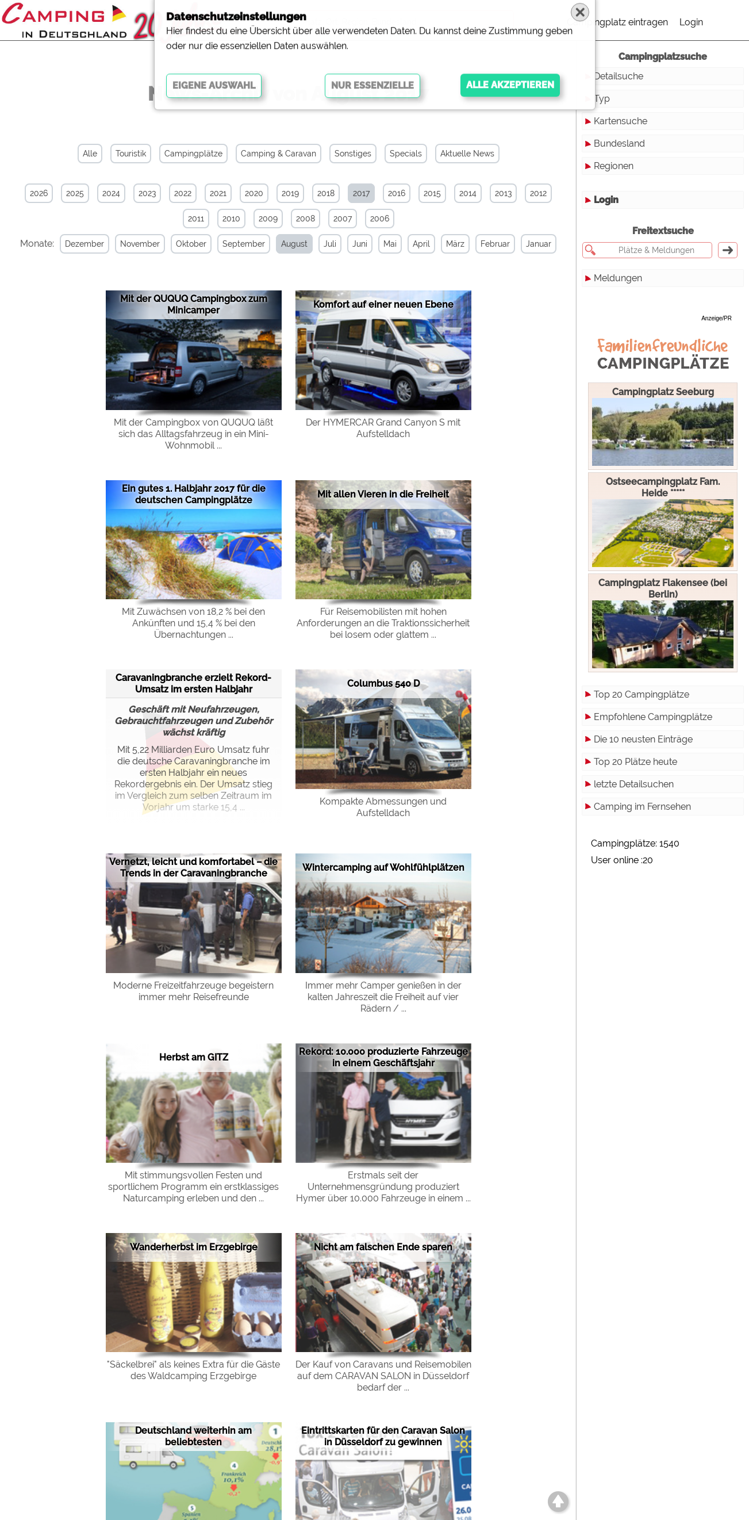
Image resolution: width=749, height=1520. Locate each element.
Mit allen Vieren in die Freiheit (383, 493)
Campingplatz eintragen (617, 22)
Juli (341, 243)
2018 (326, 193)
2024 (111, 193)
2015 (432, 193)
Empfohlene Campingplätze (653, 716)
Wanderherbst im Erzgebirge (194, 1245)
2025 (75, 193)
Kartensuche (620, 121)
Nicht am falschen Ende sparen (383, 1245)
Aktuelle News (467, 153)
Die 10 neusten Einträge (643, 739)
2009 (268, 218)
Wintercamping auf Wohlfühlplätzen (383, 867)
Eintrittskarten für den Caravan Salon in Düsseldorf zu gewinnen (383, 1436)
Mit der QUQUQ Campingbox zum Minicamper (193, 304)
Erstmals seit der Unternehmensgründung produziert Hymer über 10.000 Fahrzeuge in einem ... (383, 1186)
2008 (305, 218)
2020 (254, 193)
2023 (147, 193)
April (432, 243)
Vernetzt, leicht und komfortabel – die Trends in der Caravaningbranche (193, 867)
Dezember (96, 243)
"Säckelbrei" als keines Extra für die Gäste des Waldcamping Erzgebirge (193, 1369)
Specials (406, 153)
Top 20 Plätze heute (635, 761)
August (306, 243)
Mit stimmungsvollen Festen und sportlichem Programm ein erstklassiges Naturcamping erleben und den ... (193, 1186)
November (151, 243)
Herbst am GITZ (193, 1056)
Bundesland (619, 143)
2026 (39, 193)
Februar (506, 243)
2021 (218, 193)
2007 (342, 218)
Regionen (613, 165)
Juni (371, 243)
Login (691, 22)
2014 (468, 193)
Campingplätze (193, 153)
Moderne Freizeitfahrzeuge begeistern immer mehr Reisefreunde (193, 990)
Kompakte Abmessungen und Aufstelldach (383, 806)
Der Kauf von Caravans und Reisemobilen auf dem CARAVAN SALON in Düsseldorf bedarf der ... (383, 1375)
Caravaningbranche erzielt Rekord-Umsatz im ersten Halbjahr (193, 682)
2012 (538, 193)
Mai (401, 243)
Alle (90, 153)
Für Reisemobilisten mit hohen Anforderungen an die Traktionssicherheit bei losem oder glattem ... (383, 623)
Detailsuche (618, 76)
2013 (503, 193)
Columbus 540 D (383, 682)
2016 (396, 193)
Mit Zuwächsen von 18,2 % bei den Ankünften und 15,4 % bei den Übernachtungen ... (193, 623)
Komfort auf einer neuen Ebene (383, 303)
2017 (361, 193)
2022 (182, 193)
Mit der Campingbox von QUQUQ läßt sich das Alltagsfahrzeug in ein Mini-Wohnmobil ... (193, 433)
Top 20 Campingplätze (641, 694)
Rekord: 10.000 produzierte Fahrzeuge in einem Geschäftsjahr (383, 1056)
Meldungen (618, 278)
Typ (602, 98)
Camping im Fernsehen (642, 806)
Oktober (202, 243)
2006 (379, 218)
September (255, 243)
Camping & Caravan (278, 153)
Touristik (131, 153)
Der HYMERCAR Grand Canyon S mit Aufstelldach (383, 427)
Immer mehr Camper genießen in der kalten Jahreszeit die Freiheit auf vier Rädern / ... (383, 996)
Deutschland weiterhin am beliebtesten (193, 1436)
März (467, 243)
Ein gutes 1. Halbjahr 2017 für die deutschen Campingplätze (194, 493)
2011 (196, 218)
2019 (290, 193)
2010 (231, 218)
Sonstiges (353, 153)
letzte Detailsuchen (634, 784)
